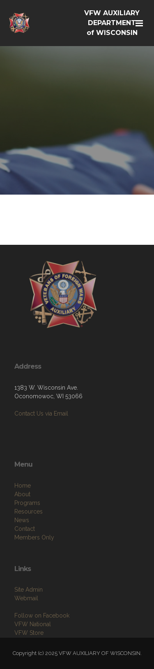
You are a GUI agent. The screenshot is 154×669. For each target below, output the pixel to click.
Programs (27, 521)
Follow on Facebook (41, 632)
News (21, 538)
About (22, 512)
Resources (28, 529)
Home (22, 503)
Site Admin (28, 606)
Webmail (26, 614)
